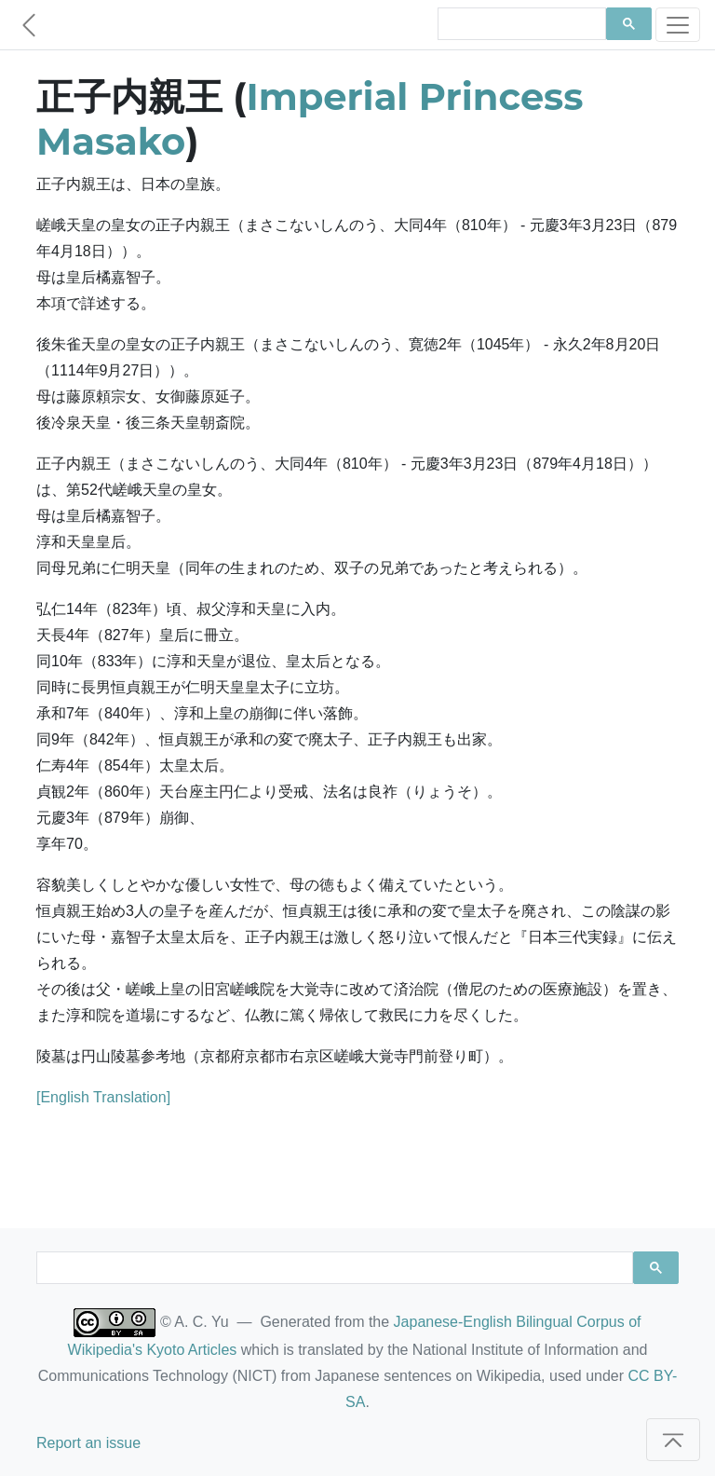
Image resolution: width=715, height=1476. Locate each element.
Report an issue (88, 1443)
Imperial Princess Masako (310, 119)
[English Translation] (103, 1097)
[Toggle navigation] (677, 24)
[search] (520, 24)
